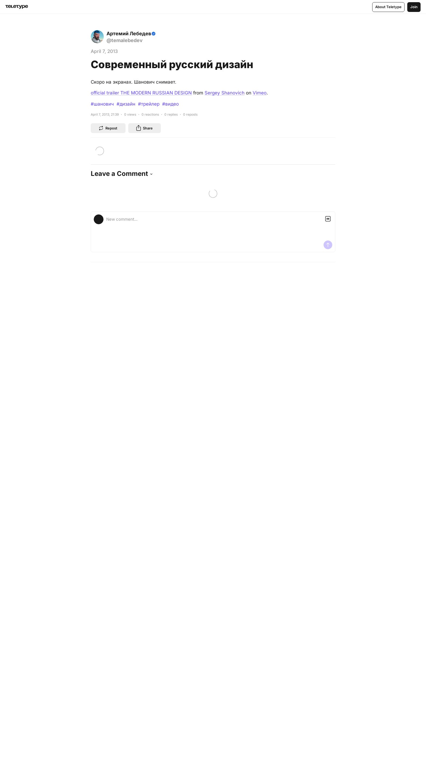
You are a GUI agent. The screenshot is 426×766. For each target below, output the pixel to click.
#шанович (102, 104)
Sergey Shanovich (225, 93)
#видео (170, 104)
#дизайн (126, 104)
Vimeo (260, 93)
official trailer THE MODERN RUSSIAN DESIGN (141, 93)
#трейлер (148, 104)
